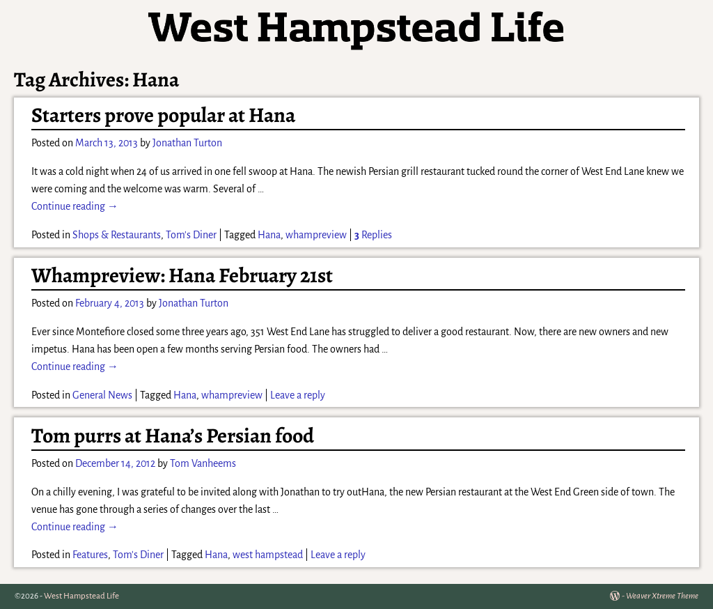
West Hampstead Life (81, 596)
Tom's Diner (191, 234)
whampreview (316, 234)
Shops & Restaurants (116, 234)
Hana (269, 234)
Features (90, 554)
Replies (373, 234)
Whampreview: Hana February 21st (182, 275)
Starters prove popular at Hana (163, 115)
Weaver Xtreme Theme (662, 596)
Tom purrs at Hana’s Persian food (172, 435)
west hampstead (268, 554)
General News (102, 395)
